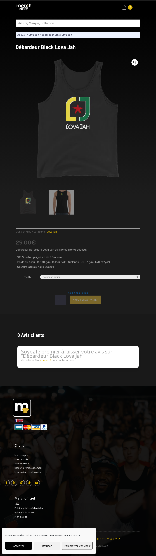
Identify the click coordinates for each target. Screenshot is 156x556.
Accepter (18, 546)
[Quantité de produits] (60, 300)
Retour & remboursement (28, 467)
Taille (27, 277)
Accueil (21, 35)
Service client (22, 463)
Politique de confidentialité (29, 508)
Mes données (22, 459)
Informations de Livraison (28, 472)
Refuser (47, 546)
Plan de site (21, 516)
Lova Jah (34, 35)
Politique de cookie (25, 512)
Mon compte (21, 455)
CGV (17, 503)
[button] (134, 62)
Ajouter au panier (85, 300)
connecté (45, 360)
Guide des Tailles (78, 292)
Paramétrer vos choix (77, 546)
